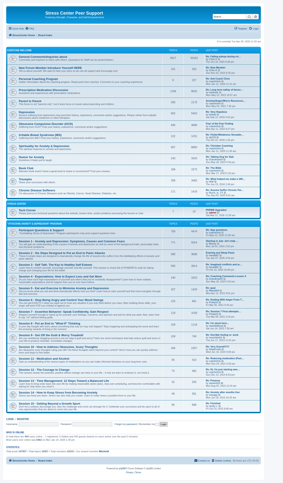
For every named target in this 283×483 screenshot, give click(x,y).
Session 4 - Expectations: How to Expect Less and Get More (60, 276)
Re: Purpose (213, 380)
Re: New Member (216, 67)
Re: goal (210, 288)
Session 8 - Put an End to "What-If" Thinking (49, 323)
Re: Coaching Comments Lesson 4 (226, 276)
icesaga (213, 395)
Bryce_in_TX (216, 192)
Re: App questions (216, 230)
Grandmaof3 (216, 159)
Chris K (213, 59)
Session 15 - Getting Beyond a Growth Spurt (49, 403)
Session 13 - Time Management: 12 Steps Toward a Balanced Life (64, 380)
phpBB (122, 468)
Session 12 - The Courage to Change (44, 369)
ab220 (212, 137)
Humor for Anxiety (31, 157)
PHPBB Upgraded (216, 210)
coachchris (215, 81)
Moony (212, 243)
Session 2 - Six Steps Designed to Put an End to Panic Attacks (62, 253)
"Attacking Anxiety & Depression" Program (34, 224)
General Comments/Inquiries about (43, 56)
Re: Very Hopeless (216, 112)
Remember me (149, 424)
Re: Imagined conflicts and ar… (224, 264)
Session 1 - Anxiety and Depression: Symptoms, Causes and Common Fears (72, 241)
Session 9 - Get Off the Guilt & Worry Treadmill (51, 335)
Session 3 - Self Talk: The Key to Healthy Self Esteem (55, 264)
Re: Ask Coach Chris (218, 78)
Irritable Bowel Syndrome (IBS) (40, 135)
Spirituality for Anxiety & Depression (44, 146)
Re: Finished (213, 403)
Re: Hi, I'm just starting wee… (223, 369)
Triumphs (25, 179)
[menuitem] (29, 28)
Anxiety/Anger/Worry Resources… (226, 100)
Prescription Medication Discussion (43, 90)
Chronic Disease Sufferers (37, 190)
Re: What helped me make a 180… (225, 179)
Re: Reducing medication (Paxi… (225, 358)
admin (212, 212)
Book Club (26, 168)
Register (23, 419)
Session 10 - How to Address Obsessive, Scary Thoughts (58, 347)
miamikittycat (216, 325)
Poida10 (213, 302)
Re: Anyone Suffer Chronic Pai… (225, 190)
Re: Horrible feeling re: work (222, 335)
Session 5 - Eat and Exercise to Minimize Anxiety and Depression (64, 288)
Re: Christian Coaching (219, 145)
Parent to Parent (30, 101)
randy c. (213, 406)
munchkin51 (215, 337)
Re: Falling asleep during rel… (223, 56)
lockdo (212, 114)
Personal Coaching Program (38, 79)
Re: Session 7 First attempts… (223, 311)
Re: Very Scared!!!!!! (217, 346)
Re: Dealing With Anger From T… (225, 299)
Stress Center (16, 204)
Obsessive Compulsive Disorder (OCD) (46, 124)
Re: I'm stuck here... (217, 323)
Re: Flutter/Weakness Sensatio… (225, 134)
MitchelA (104, 451)
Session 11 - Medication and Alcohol (44, 358)
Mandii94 (214, 290)
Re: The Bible (213, 168)
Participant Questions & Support (41, 230)
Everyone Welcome (19, 50)
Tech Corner (27, 210)
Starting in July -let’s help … (222, 241)
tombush (213, 92)
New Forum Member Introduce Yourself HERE (50, 68)
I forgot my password (125, 424)
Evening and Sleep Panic (220, 252)
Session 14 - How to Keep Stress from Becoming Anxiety (58, 392)
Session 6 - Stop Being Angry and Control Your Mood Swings (61, 300)
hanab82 (214, 255)
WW (211, 181)
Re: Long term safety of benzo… (224, 89)
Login (9, 419)
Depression (27, 112)
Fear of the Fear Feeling (219, 123)
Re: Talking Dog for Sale (220, 156)
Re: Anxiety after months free (223, 392)
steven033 (214, 383)
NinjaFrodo (215, 349)
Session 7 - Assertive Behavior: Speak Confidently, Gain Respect (64, 311)
